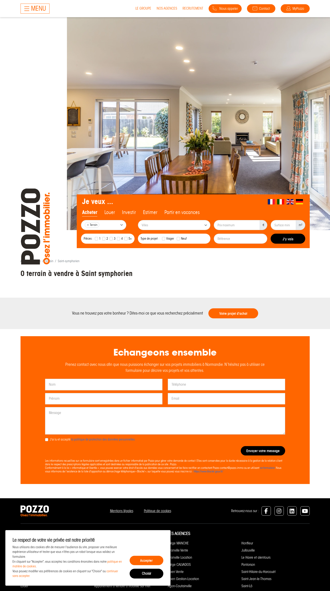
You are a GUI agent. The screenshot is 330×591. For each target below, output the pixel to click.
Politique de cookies (157, 511)
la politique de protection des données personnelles (103, 439)
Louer (24, 586)
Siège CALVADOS (179, 564)
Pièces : (88, 239)
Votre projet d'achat (233, 313)
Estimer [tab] (150, 212)
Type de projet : (150, 239)
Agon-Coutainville (180, 586)
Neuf (184, 239)
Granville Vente (178, 550)
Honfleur (247, 543)
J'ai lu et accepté (92, 439)
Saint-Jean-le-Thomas (256, 579)
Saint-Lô (246, 586)
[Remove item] (88, 225)
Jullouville (248, 550)
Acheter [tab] (89, 212)
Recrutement (193, 8)
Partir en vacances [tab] (182, 212)
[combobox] (103, 225)
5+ (130, 239)
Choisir (146, 573)
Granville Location (180, 557)
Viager (170, 239)
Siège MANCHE (178, 543)
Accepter (146, 560)
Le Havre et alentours (255, 557)
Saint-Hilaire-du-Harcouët (258, 572)
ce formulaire (267, 468)
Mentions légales (121, 511)
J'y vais (287, 239)
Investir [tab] (129, 212)
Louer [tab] (109, 212)
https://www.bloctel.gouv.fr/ (208, 471)
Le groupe (143, 8)
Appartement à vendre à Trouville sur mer (122, 586)
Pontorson (248, 564)
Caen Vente (176, 572)
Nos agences (167, 8)
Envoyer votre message (263, 451)
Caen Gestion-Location (183, 579)
